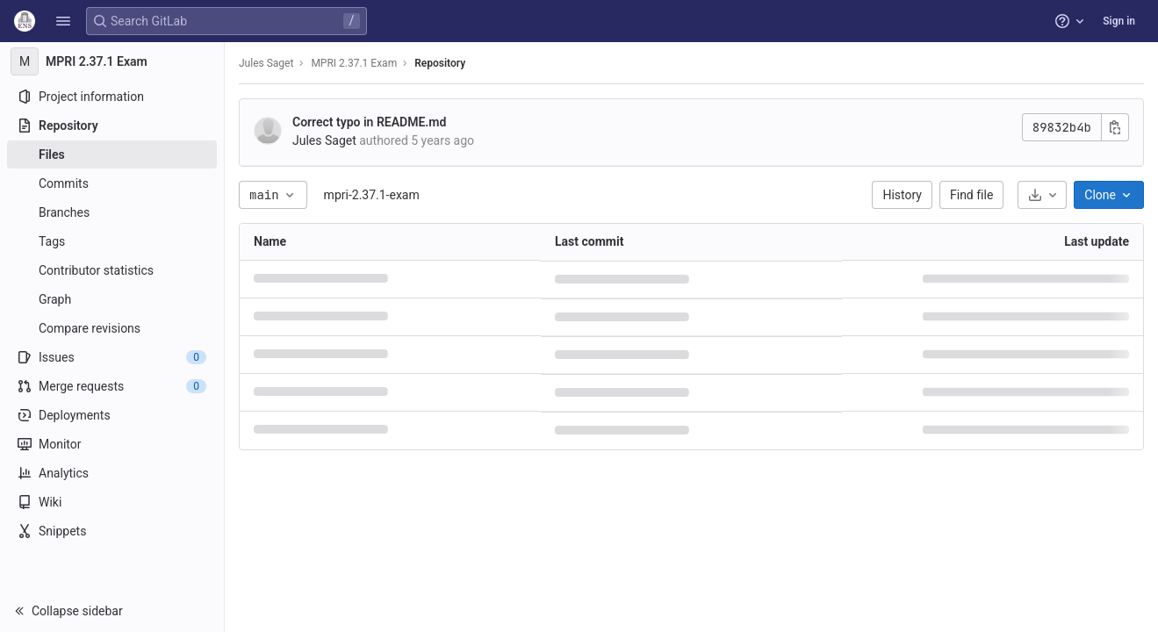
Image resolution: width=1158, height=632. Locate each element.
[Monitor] (112, 444)
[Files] (112, 154)
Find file (971, 195)
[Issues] (112, 357)
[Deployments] (112, 415)
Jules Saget (266, 63)
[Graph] (112, 299)
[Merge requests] (112, 386)
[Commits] (112, 183)
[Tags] (112, 241)
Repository (439, 63)
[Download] (1042, 195)
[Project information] (112, 97)
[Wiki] (112, 502)
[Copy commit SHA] (1115, 127)
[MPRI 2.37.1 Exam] (112, 61)
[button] (63, 21)
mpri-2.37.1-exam (372, 195)
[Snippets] (112, 531)
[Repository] (112, 125)
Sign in (1119, 21)
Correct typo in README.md (369, 122)
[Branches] (112, 212)
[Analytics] (112, 473)
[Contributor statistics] (112, 270)
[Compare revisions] (112, 328)
